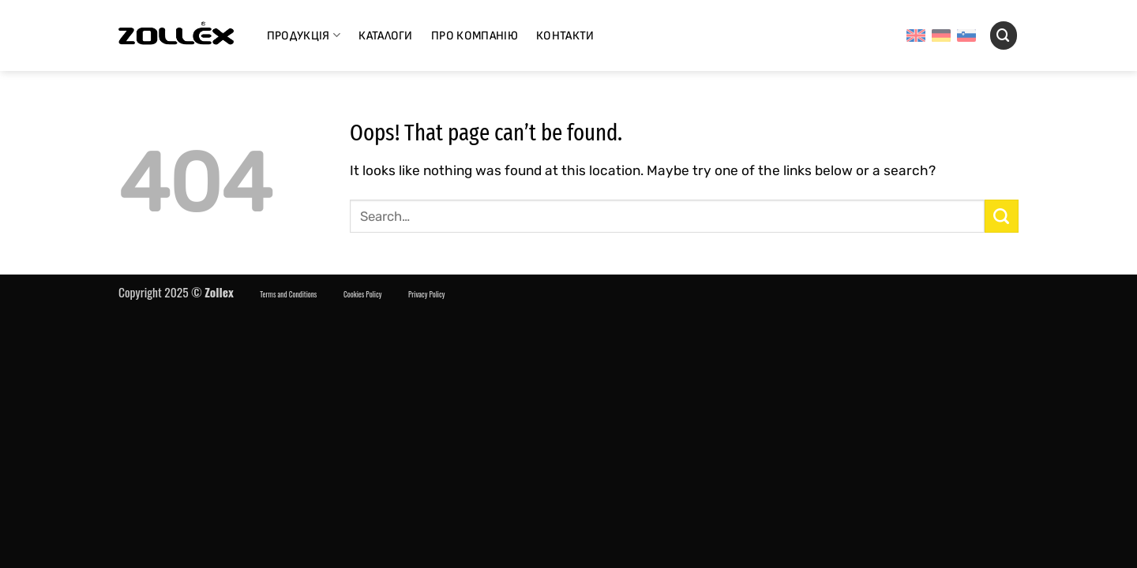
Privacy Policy (426, 294)
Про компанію (474, 35)
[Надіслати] (1002, 216)
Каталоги (385, 35)
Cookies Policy (362, 294)
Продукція (303, 35)
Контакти (565, 35)
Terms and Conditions (288, 294)
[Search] (1004, 35)
